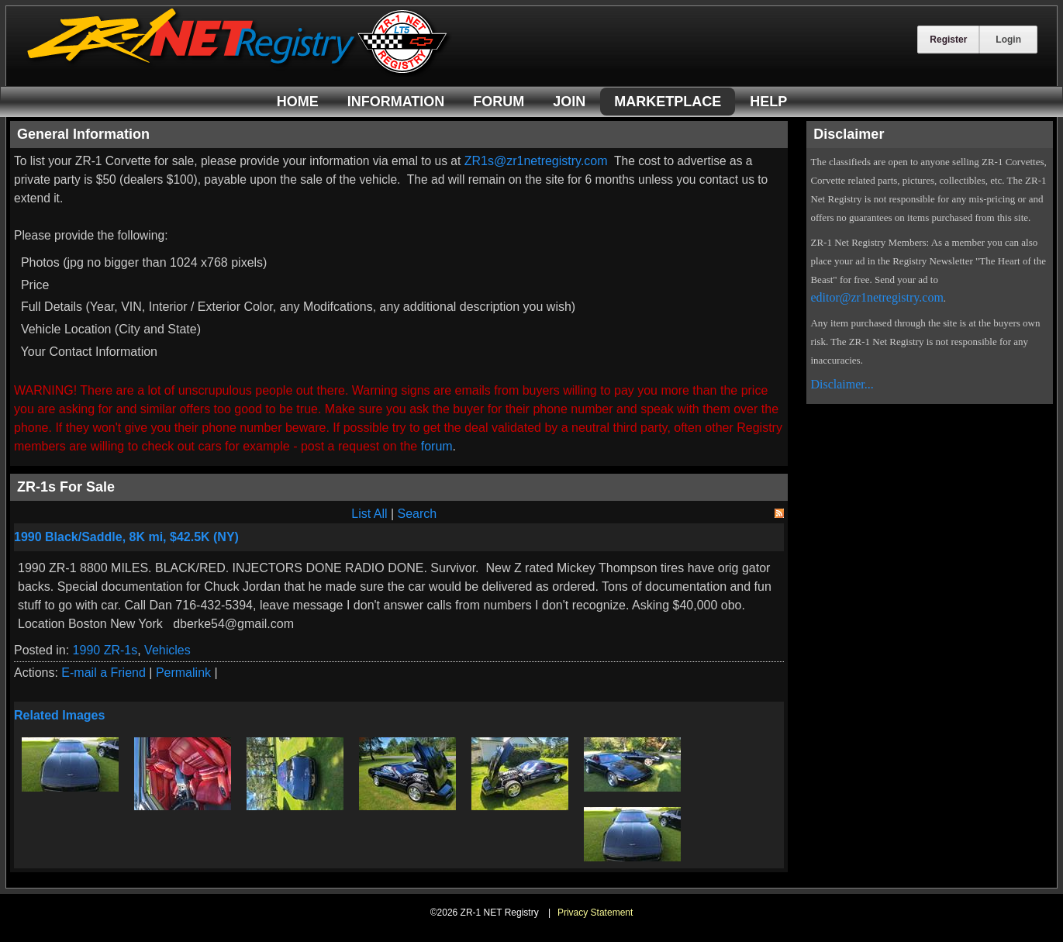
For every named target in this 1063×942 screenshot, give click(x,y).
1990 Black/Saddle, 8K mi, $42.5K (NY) (126, 536)
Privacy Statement (595, 912)
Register (948, 39)
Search (417, 513)
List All (369, 513)
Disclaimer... (841, 384)
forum (437, 446)
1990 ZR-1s (105, 650)
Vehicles (167, 650)
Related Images (59, 715)
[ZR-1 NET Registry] (239, 72)
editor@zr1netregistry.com (876, 297)
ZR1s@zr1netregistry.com (536, 160)
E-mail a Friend (103, 672)
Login (1008, 39)
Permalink (183, 672)
